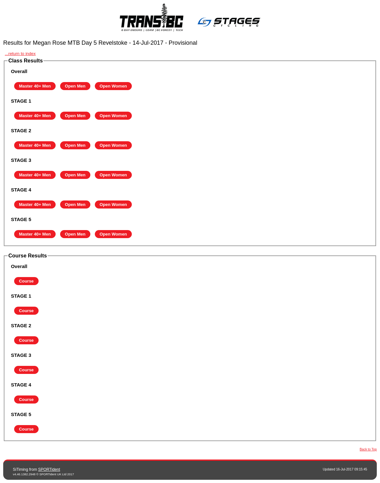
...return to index (20, 53)
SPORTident (49, 469)
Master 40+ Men (35, 86)
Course (26, 281)
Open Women (113, 86)
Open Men (75, 86)
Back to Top (368, 449)
